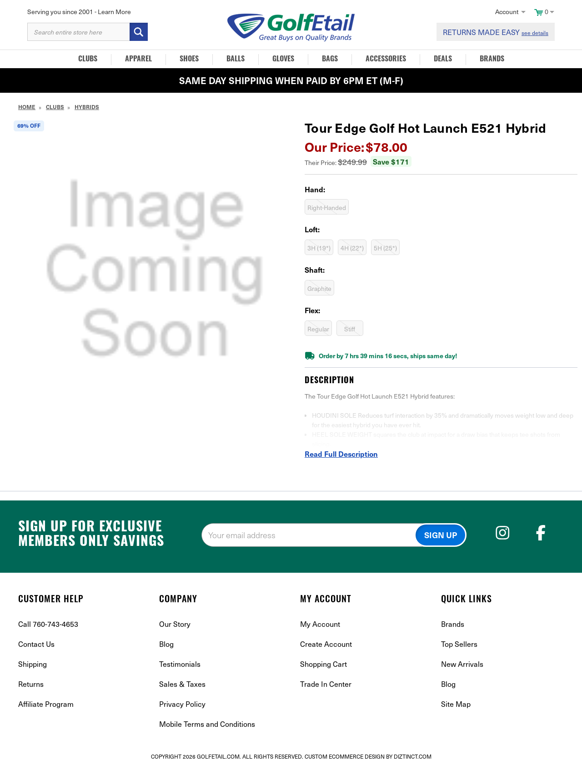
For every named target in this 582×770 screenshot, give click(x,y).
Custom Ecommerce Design (345, 756)
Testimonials (180, 663)
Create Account (326, 643)
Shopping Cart (323, 663)
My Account (320, 623)
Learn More (114, 11)
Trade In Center (325, 683)
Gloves (283, 59)
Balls (235, 59)
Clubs (87, 59)
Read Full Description (341, 454)
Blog (166, 643)
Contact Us (36, 643)
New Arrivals (462, 663)
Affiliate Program (46, 703)
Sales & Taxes (182, 683)
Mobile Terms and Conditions (207, 723)
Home (26, 106)
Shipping (32, 663)
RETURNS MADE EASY (495, 31)
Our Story (175, 623)
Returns (31, 683)
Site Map (456, 703)
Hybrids (87, 106)
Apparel (138, 59)
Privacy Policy (182, 703)
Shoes (189, 59)
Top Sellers (459, 643)
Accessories (386, 59)
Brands (492, 59)
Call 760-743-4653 (48, 623)
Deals (443, 59)
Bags (330, 59)
